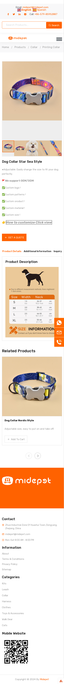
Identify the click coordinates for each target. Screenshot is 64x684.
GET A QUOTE (14, 237)
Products (20, 47)
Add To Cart (16, 439)
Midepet (44, 679)
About (5, 553)
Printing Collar (51, 47)
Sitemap (6, 569)
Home (5, 47)
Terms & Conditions (13, 559)
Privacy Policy (9, 564)
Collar (34, 47)
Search (54, 25)
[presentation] (29, 456)
